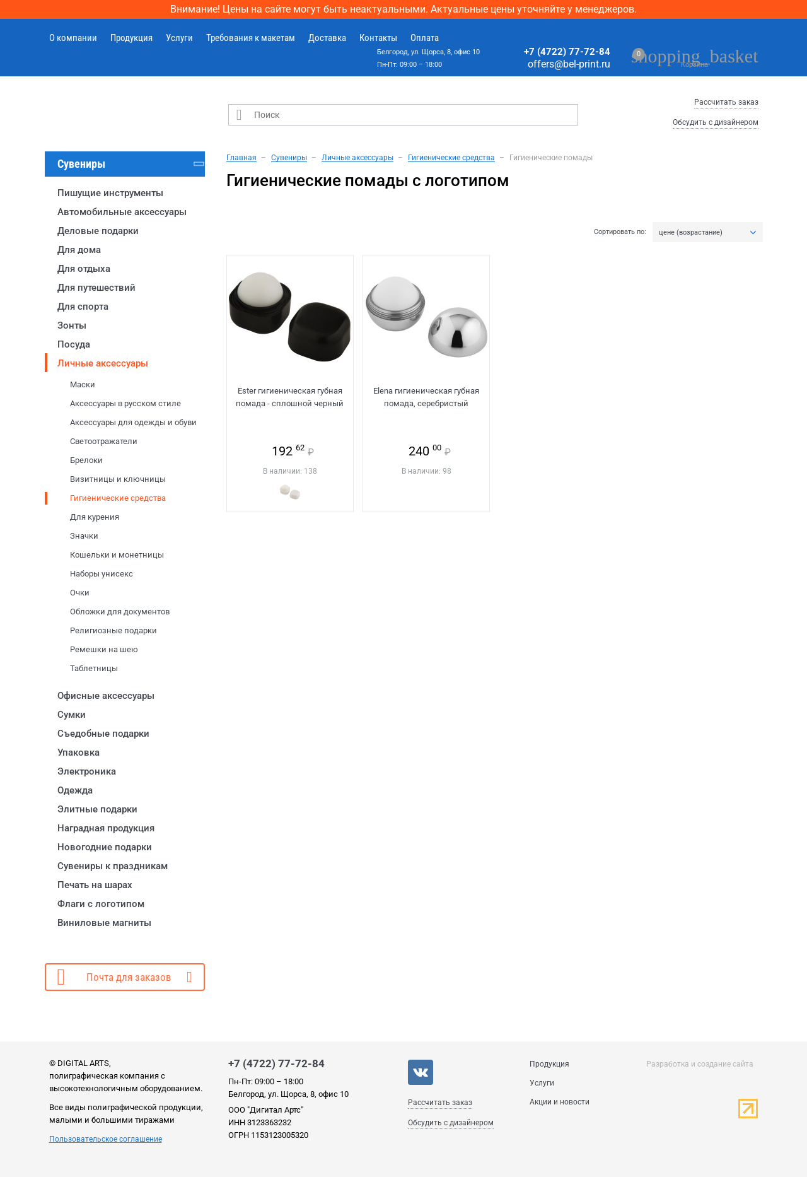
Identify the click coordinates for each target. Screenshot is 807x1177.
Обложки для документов (120, 611)
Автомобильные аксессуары (122, 212)
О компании (73, 38)
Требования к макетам (250, 38)
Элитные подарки (97, 809)
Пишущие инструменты (110, 193)
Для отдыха (83, 268)
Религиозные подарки (113, 630)
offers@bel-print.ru (569, 64)
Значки (84, 536)
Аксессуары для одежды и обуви (133, 422)
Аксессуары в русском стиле (125, 403)
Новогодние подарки (104, 847)
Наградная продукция (105, 828)
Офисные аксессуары (105, 695)
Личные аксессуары (102, 363)
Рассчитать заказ (726, 102)
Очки (80, 592)
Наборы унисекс (101, 573)
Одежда (75, 790)
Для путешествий (96, 287)
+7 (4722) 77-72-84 (567, 51)
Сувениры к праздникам (112, 866)
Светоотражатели (103, 441)
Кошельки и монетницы (117, 554)
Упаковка (78, 752)
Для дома (79, 249)
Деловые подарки (98, 231)
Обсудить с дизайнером (715, 122)
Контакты (378, 38)
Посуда (73, 344)
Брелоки (86, 460)
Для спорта (82, 306)
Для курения (94, 517)
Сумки (71, 714)
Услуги (179, 38)
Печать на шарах (94, 885)
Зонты (71, 325)
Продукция (131, 38)
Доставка (327, 38)
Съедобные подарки (103, 733)
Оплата (424, 38)
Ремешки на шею (104, 649)
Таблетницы (94, 668)
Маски (82, 384)
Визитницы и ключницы (118, 479)
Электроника (86, 771)
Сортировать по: (620, 232)
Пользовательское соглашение (105, 1139)
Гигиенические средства (118, 498)
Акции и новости (559, 1102)
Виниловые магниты (104, 922)
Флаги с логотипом (100, 904)
